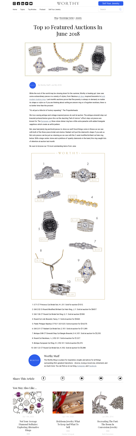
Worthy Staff (45, 85)
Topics (22, 9)
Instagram (81, 366)
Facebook (92, 366)
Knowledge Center (67, 18)
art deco (81, 96)
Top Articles (32, 9)
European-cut (46, 121)
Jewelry (78, 18)
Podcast (42, 9)
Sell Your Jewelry (110, 3)
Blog (56, 18)
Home (15, 9)
